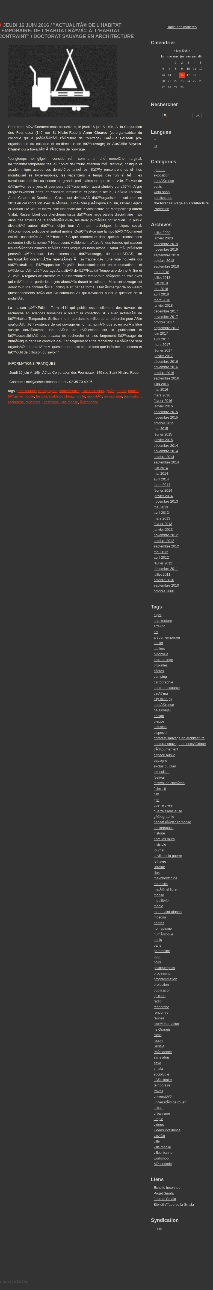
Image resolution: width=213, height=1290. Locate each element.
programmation (165, 979)
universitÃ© (163, 1096)
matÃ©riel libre (165, 889)
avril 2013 (161, 513)
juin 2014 (161, 468)
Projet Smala (164, 1193)
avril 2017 (161, 339)
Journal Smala (165, 1199)
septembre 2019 (166, 255)
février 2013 (163, 524)
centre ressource (167, 688)
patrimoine (162, 951)
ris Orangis (162, 1029)
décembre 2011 (166, 569)
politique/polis (164, 968)
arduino (159, 626)
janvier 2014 (163, 496)
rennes (159, 1018)
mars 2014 (162, 485)
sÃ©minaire (163, 1080)
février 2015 (163, 434)
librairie (159, 867)
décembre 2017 (166, 311)
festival (159, 777)
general (159, 170)
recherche (16, 402)
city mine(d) (163, 699)
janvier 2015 (163, 440)
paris (157, 945)
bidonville (161, 654)
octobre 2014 (164, 457)
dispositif (160, 732)
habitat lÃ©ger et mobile (172, 822)
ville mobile (69, 402)
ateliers (159, 649)
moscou (160, 917)
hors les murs (164, 839)
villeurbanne (163, 1152)
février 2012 (163, 563)
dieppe (159, 721)
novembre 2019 (166, 249)
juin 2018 (161, 283)
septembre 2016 (166, 378)
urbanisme (50, 402)
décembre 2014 (166, 445)
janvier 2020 (163, 238)
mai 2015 (161, 429)
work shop (162, 192)
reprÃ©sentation (166, 1024)
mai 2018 (161, 289)
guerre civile (163, 805)
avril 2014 (161, 479)
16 (182, 75)
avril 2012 (161, 557)
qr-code (159, 996)
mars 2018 (162, 300)
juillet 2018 (162, 278)
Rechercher (164, 104)
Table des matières (182, 27)
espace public (164, 755)
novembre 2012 (166, 535)
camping (160, 676)
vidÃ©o (159, 1136)
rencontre (33, 402)
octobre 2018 (164, 261)
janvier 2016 (163, 406)
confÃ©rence (69, 391)
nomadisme (113, 396)
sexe (157, 1063)
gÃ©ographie (116, 391)
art (156, 632)
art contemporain (167, 637)
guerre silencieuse (168, 811)
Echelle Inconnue (167, 1187)
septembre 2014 (166, 462)
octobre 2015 (164, 423)
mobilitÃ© (94, 396)
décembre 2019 (166, 244)
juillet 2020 (162, 233)
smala (158, 1068)
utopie (158, 1119)
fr (155, 140)
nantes (159, 923)
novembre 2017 (166, 317)
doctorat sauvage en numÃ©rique (180, 744)
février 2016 (163, 401)
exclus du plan (92, 391)
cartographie (47, 391)
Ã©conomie (89, 402)
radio (157, 1001)
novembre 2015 (166, 417)
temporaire (162, 1085)
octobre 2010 (164, 580)
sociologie (161, 1074)
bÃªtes (159, 671)
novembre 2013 (166, 501)
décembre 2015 (166, 412)
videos (159, 1125)
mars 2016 (162, 395)
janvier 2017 (163, 356)
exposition (162, 175)
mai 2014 (161, 473)
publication (132, 396)
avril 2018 (161, 294)
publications (163, 198)
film (156, 794)
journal (159, 850)
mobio (158, 906)
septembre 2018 (166, 266)
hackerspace (164, 828)
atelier (158, 643)
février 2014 (163, 490)
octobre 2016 (164, 373)
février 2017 (163, 350)
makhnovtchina (61, 396)
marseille (161, 884)
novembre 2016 (166, 367)
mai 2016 (161, 389)
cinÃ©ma (161, 693)
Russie (159, 1046)
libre (157, 873)
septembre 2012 (166, 546)
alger (157, 615)
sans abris (162, 1057)
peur (157, 957)
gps (156, 800)
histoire (41, 396)
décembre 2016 (166, 362)
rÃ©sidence (163, 1052)
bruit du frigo (163, 660)
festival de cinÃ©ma (169, 783)
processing (162, 973)
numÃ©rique (163, 934)
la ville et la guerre (168, 856)
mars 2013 (162, 518)
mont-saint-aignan (168, 912)
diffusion (160, 727)
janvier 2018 (163, 305)
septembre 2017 (166, 328)
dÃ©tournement (166, 749)
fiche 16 (160, 789)
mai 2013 (161, 507)
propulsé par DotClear (14, 1281)
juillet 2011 (162, 574)
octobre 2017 (164, 322)
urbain (159, 1108)
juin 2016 (161, 384)
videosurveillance (167, 1130)
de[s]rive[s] (162, 710)
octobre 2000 (164, 591)
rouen (158, 1041)
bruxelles (161, 665)
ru (155, 146)
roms (157, 1035)
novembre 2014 (166, 451)
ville (157, 1141)
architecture (27, 391)
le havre (160, 861)
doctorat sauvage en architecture (181, 203)
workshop (161, 1158)
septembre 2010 (166, 585)
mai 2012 (161, 552)
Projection (161, 209)
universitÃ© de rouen (170, 1102)
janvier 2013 (163, 529)
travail (158, 1091)
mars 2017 (162, 345)
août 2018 (161, 272)
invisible (160, 844)
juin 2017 (161, 333)
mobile (80, 396)
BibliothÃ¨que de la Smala (174, 1204)
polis (157, 962)
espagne (160, 760)
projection (161, 984)
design (159, 716)
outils (158, 186)
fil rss (158, 1228)
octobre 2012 (164, 541)
